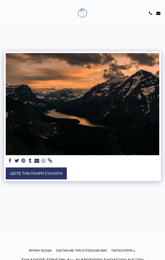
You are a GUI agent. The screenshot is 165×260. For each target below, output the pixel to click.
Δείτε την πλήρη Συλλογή (36, 173)
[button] (6, 13)
